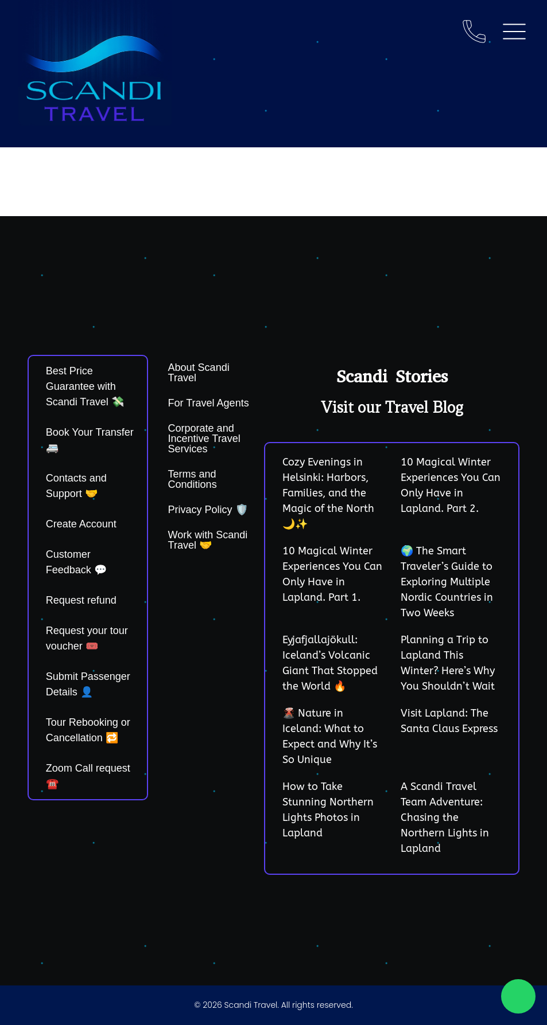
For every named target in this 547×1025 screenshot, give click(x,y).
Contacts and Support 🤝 (76, 485)
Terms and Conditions (192, 479)
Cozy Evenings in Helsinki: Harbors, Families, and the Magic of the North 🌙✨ (328, 493)
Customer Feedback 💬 (76, 562)
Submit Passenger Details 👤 (88, 684)
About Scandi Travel (199, 373)
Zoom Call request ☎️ (88, 775)
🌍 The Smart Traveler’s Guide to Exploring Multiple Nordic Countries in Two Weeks (447, 582)
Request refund (81, 600)
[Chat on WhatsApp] (518, 996)
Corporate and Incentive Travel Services (204, 438)
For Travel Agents (208, 403)
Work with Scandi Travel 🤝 (208, 540)
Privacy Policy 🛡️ (208, 509)
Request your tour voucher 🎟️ (87, 638)
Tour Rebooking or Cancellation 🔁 (88, 730)
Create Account (81, 524)
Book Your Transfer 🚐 (90, 440)
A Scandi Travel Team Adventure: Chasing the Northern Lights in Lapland (445, 817)
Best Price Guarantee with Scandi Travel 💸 (85, 386)
